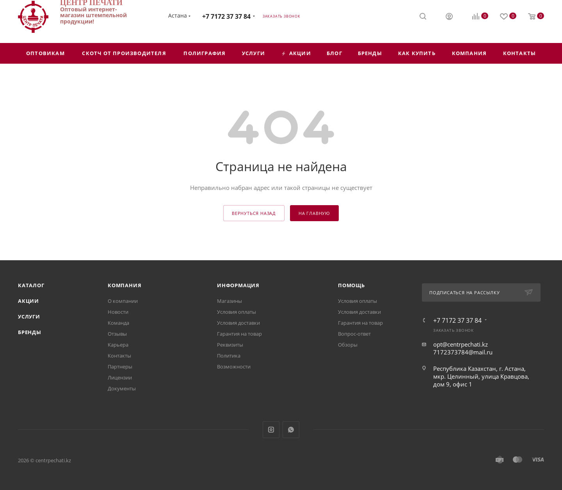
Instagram (271, 429)
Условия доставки (238, 322)
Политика (228, 355)
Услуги (29, 316)
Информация (238, 285)
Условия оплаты (236, 311)
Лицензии (120, 377)
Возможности (234, 366)
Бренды (29, 332)
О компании (123, 300)
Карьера (118, 344)
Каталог (31, 285)
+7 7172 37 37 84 (226, 16)
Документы (122, 388)
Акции (28, 300)
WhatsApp (291, 429)
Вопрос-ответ (354, 333)
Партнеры (120, 366)
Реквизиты (230, 344)
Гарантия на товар (239, 333)
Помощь (351, 285)
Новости (118, 311)
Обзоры (347, 344)
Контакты (119, 355)
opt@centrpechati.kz (460, 344)
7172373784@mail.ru (463, 352)
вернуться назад (254, 213)
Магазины (229, 300)
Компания (124, 285)
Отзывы (117, 333)
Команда (118, 322)
